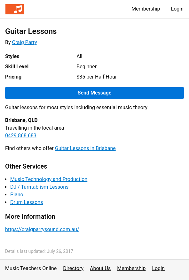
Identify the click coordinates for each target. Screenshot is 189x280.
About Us (100, 268)
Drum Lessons (26, 202)
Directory (73, 268)
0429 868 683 (20, 135)
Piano (16, 195)
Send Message (95, 93)
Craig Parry (24, 42)
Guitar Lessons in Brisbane (85, 148)
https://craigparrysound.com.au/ (42, 229)
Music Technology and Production (48, 179)
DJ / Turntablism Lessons (39, 187)
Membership (145, 9)
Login (177, 9)
